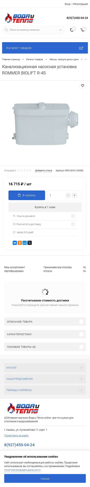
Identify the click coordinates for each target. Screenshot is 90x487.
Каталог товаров (45, 48)
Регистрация (80, 4)
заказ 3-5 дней (23, 232)
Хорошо (45, 478)
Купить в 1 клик (45, 207)
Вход (67, 4)
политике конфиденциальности (22, 469)
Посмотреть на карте (16, 435)
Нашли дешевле (24, 215)
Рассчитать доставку (27, 224)
